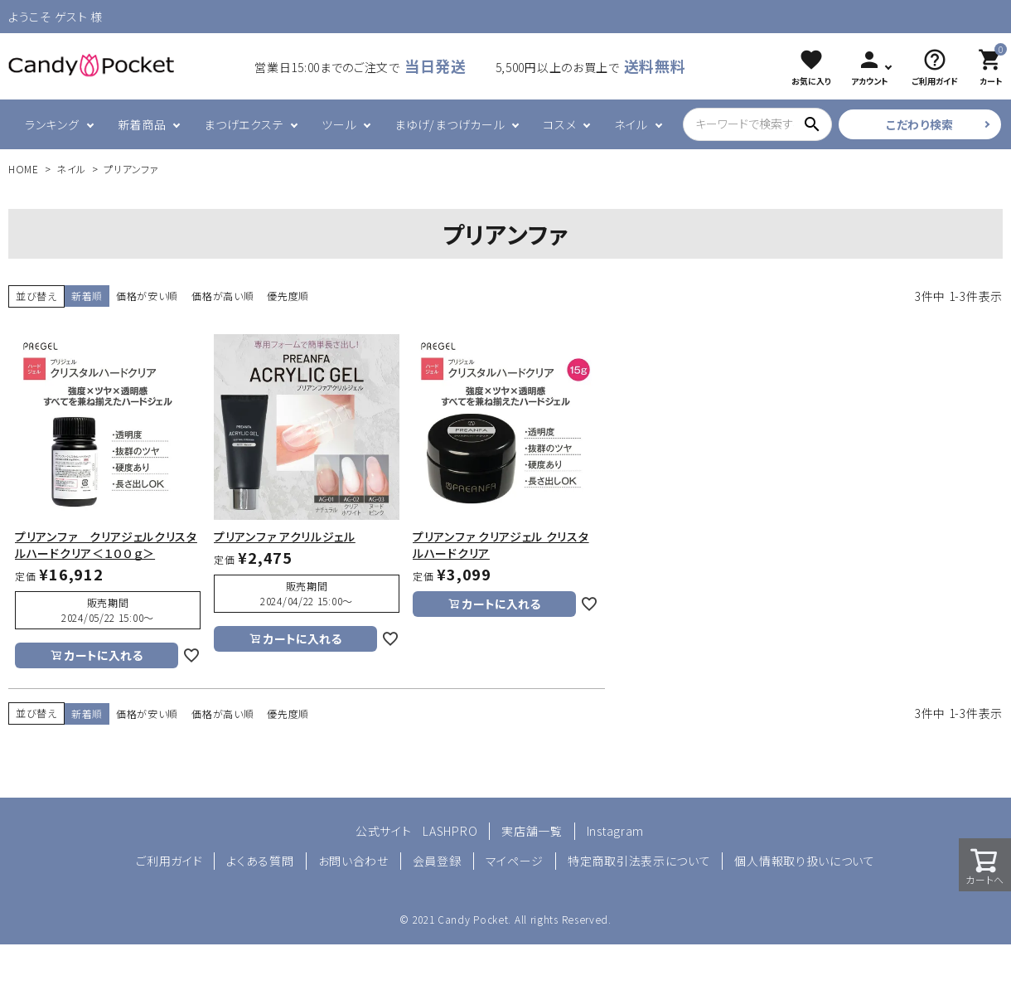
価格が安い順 (147, 296)
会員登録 (437, 860)
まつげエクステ (243, 124)
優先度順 (288, 296)
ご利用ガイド (169, 860)
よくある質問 (259, 860)
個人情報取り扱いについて (804, 860)
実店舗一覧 (532, 831)
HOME (23, 169)
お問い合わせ (353, 860)
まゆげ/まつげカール (449, 124)
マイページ (515, 860)
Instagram (615, 831)
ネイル (630, 124)
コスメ (559, 124)
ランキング (52, 124)
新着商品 (142, 124)
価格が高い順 (222, 296)
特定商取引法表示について (639, 860)
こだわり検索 (920, 124)
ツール (339, 124)
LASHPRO (450, 831)
